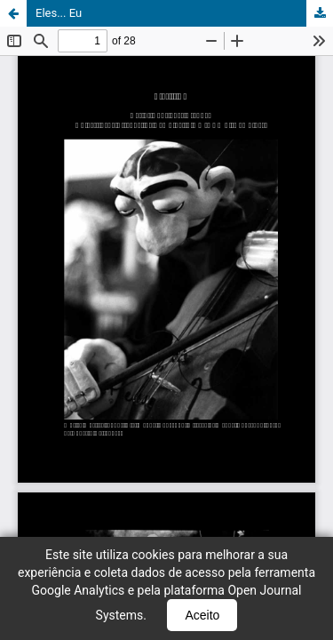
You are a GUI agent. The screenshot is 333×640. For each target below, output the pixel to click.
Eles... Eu (59, 13)
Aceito (202, 615)
